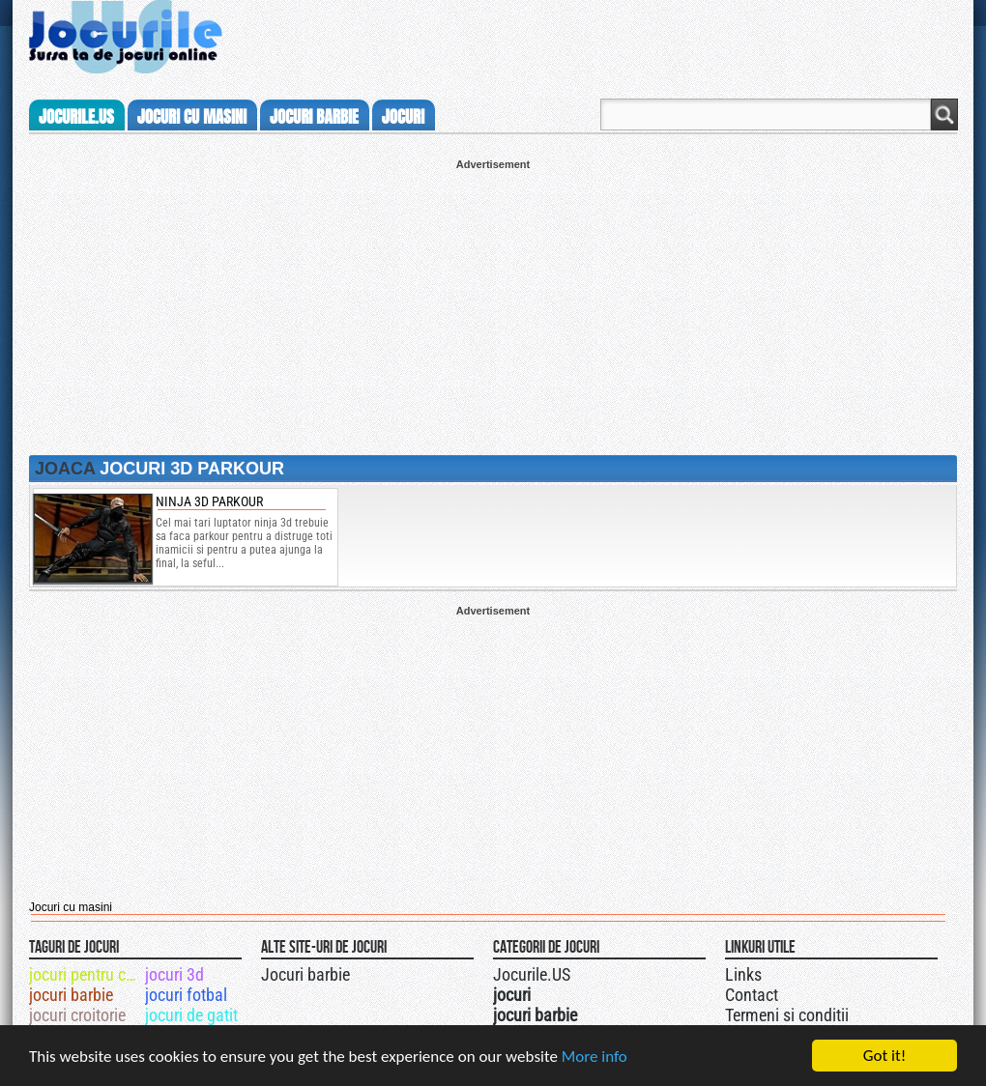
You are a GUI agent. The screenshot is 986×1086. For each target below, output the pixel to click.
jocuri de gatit (191, 1015)
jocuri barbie (314, 116)
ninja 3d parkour (209, 501)
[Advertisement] (493, 305)
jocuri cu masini (191, 116)
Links (743, 974)
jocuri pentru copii (85, 974)
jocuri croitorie (77, 1015)
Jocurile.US (531, 974)
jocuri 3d (174, 974)
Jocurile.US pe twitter (602, 972)
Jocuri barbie (305, 974)
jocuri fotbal (186, 995)
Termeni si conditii (787, 1015)
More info (594, 1057)
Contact (751, 995)
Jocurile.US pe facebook (621, 972)
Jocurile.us (76, 116)
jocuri (403, 116)
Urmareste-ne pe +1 (583, 972)
